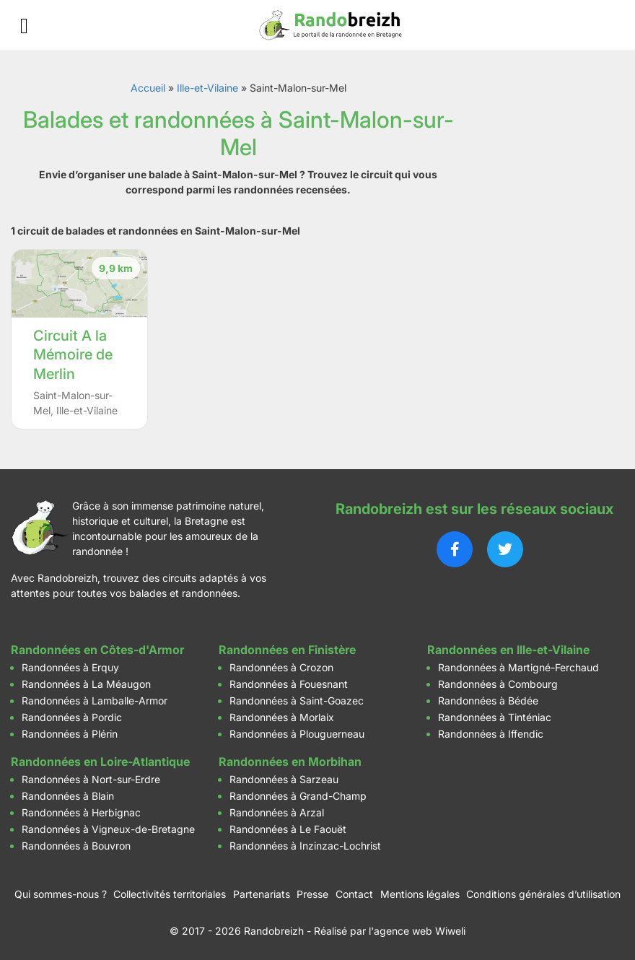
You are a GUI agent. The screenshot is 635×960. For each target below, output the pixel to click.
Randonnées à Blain (68, 796)
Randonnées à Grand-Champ (298, 796)
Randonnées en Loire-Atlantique (100, 761)
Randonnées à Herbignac (81, 812)
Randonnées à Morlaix (281, 717)
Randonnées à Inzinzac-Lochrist (305, 845)
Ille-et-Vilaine (207, 88)
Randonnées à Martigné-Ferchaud (518, 667)
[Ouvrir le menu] (24, 25)
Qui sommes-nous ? (60, 894)
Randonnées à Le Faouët (287, 829)
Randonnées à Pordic (72, 717)
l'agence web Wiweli (417, 931)
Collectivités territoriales (169, 894)
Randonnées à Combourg (498, 684)
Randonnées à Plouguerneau (296, 734)
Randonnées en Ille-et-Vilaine (508, 649)
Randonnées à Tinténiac (494, 717)
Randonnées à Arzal (276, 812)
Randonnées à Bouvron (76, 845)
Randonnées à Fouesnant (288, 684)
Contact (354, 894)
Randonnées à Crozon (281, 667)
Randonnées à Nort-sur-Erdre (91, 779)
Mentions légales (420, 894)
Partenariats (261, 894)
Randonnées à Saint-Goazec (296, 700)
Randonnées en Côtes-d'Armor (97, 649)
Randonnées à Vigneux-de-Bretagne (108, 829)
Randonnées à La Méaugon (86, 684)
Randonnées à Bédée (488, 700)
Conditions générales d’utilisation (543, 894)
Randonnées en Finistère (287, 649)
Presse (312, 894)
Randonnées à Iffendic (490, 734)
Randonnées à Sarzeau (283, 779)
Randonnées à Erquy (70, 667)
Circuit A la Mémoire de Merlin (73, 354)
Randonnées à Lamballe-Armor (94, 700)
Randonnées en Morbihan (290, 761)
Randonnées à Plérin (70, 734)
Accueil (148, 88)
